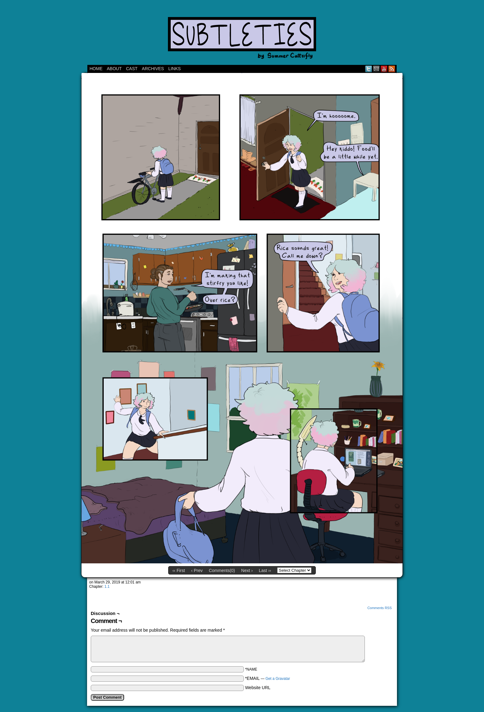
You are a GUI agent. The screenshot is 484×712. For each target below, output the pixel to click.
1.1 (107, 586)
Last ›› (265, 570)
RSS (392, 69)
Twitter (369, 69)
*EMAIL (267, 678)
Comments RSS (379, 608)
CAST (131, 68)
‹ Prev (196, 570)
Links (174, 68)
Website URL (257, 687)
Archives (153, 68)
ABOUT (114, 68)
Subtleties (242, 34)
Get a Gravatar (277, 678)
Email (376, 69)
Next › (246, 570)
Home (96, 68)
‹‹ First (179, 570)
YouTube (384, 69)
